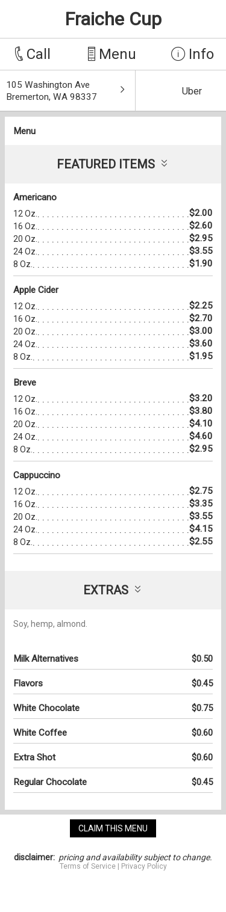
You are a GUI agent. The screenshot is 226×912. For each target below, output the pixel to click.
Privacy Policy (144, 866)
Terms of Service (88, 866)
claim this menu (113, 828)
